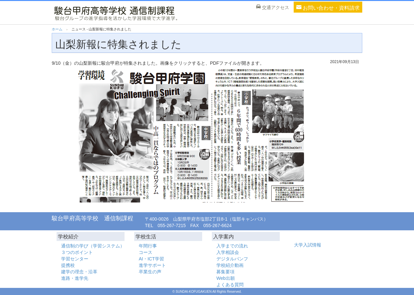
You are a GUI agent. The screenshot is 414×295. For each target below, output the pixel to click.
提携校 (68, 265)
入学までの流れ (232, 245)
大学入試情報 (307, 244)
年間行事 (148, 245)
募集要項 (225, 271)
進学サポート (152, 265)
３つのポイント (77, 252)
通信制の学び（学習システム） (93, 245)
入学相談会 (227, 252)
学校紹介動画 (230, 265)
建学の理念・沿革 (79, 271)
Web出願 (225, 278)
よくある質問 (230, 284)
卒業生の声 (150, 271)
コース (145, 252)
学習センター (74, 258)
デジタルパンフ (232, 258)
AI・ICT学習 (151, 258)
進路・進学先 (74, 278)
